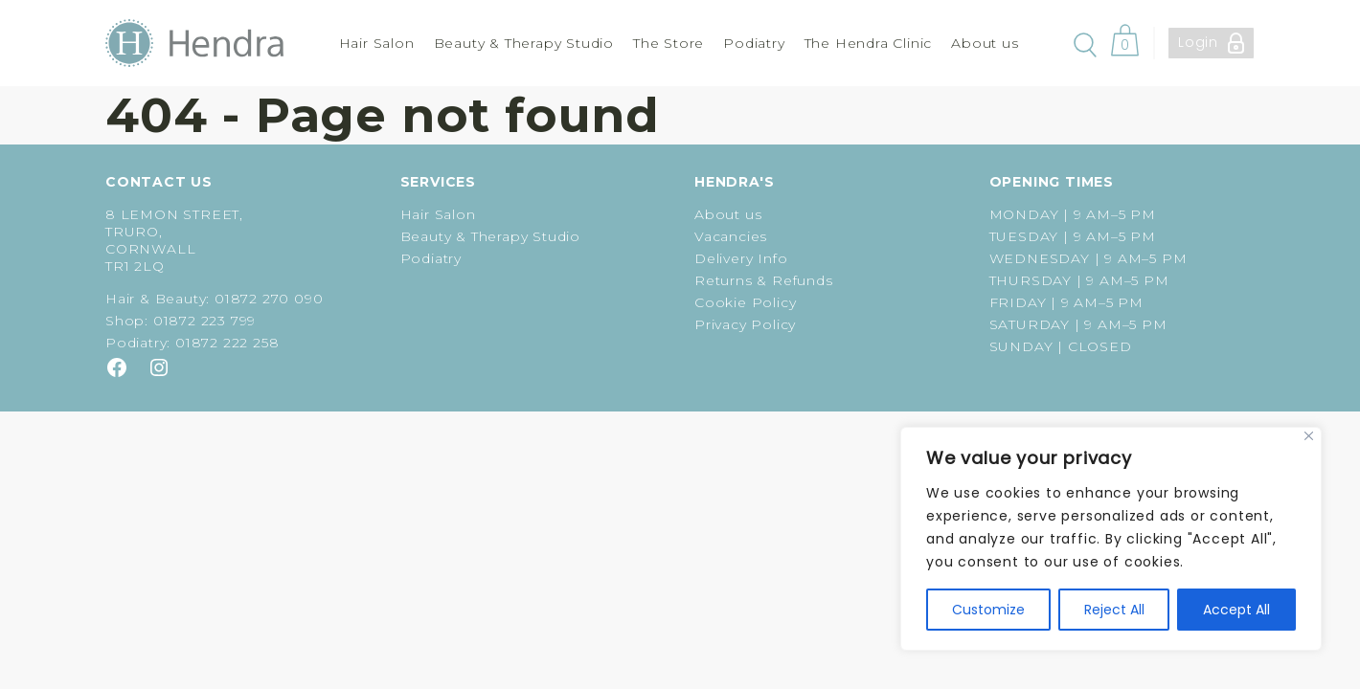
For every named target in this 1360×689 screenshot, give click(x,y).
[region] (1111, 539)
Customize (988, 609)
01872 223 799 (204, 320)
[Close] (1308, 436)
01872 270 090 (269, 298)
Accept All (1236, 609)
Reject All (1114, 609)
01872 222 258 (227, 342)
